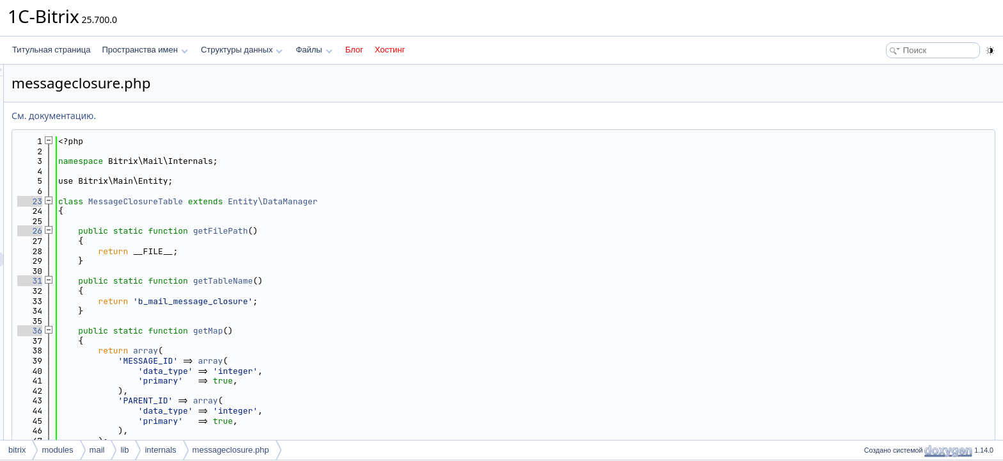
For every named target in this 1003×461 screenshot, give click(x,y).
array (305, 350)
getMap (368, 330)
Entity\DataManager (432, 201)
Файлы (314, 49)
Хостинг (390, 49)
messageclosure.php (231, 450)
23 (189, 201)
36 (189, 330)
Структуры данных (242, 49)
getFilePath (380, 230)
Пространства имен (144, 49)
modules (57, 450)
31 (189, 280)
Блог (354, 49)
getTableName (383, 280)
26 (189, 230)
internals (160, 450)
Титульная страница (51, 49)
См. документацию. (213, 115)
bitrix (17, 450)
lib (124, 450)
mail (97, 450)
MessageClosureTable (295, 201)
